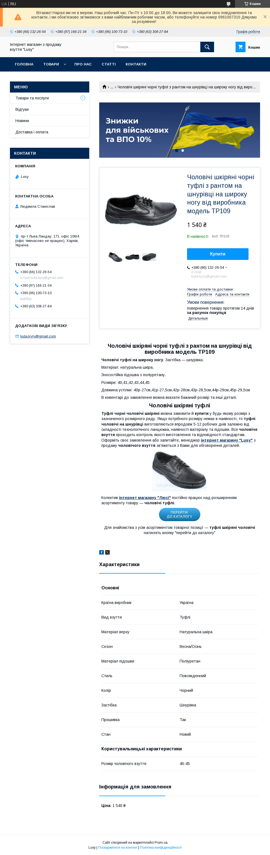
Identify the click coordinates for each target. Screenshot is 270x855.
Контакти (136, 64)
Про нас (83, 64)
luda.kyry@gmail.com (38, 336)
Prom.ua (161, 843)
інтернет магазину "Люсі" (145, 497)
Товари (51, 64)
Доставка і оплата (31, 132)
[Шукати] (207, 47)
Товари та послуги (32, 98)
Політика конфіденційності (161, 847)
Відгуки (22, 109)
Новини (22, 120)
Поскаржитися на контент (117, 847)
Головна (24, 64)
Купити (218, 254)
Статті (109, 64)
